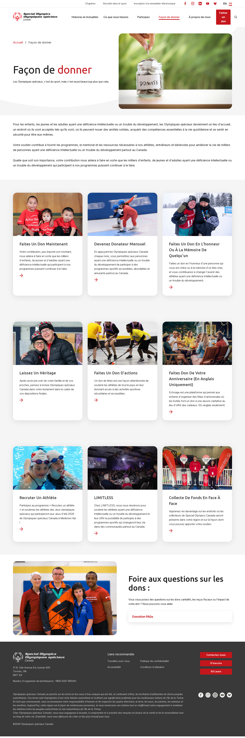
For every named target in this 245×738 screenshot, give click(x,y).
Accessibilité (114, 668)
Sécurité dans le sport (114, 3)
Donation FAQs (142, 618)
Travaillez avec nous (118, 662)
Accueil (18, 44)
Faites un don (223, 18)
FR (230, 3)
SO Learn (216, 673)
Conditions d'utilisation (152, 668)
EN (225, 3)
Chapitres (90, 3)
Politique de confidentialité (154, 662)
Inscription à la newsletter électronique (154, 3)
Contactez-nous (216, 656)
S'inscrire (216, 664)
